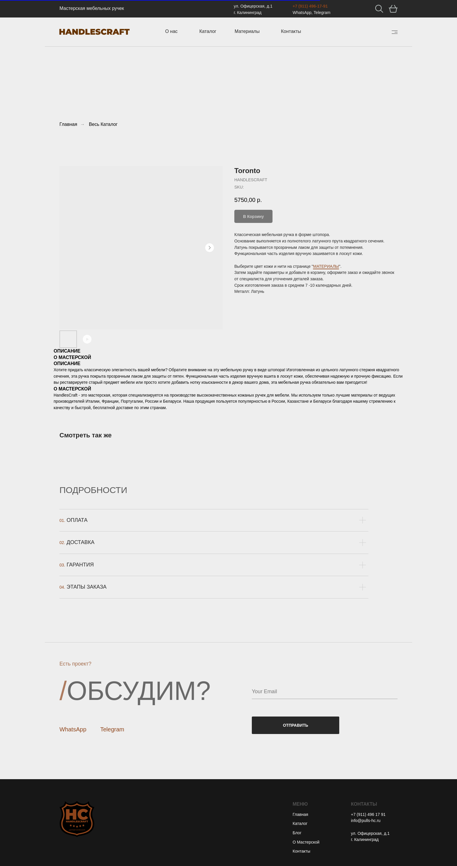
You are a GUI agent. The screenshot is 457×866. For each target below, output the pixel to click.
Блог (297, 832)
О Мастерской (306, 842)
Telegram (112, 729)
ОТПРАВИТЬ (295, 725)
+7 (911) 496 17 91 (368, 814)
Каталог (300, 823)
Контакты (301, 851)
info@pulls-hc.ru (365, 820)
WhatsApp (72, 729)
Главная (68, 124)
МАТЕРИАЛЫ (326, 266)
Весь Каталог (103, 124)
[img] (394, 32)
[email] (325, 691)
